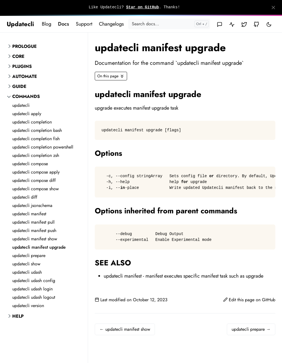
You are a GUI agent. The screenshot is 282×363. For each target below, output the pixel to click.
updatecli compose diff (34, 180)
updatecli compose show (35, 189)
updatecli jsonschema (32, 205)
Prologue (24, 46)
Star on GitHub (142, 7)
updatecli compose (30, 163)
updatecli (21, 105)
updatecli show (26, 264)
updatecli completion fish (36, 138)
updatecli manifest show (34, 239)
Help (18, 316)
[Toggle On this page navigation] (111, 76)
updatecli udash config (33, 280)
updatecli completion (32, 122)
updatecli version (28, 305)
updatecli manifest (29, 214)
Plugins (22, 66)
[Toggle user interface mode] (269, 24)
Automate (24, 76)
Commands (26, 96)
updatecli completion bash (37, 130)
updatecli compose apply (36, 172)
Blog (46, 24)
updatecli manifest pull (33, 222)
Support (84, 24)
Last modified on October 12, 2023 (131, 300)
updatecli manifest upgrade (39, 247)
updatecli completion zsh (35, 155)
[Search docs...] (169, 24)
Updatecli (20, 23)
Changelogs (111, 24)
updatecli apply (26, 113)
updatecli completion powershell (42, 147)
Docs (63, 24)
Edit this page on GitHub (249, 300)
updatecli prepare (28, 255)
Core (18, 56)
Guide (19, 86)
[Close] (273, 7)
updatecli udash (27, 272)
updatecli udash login (32, 289)
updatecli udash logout (33, 297)
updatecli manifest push (34, 230)
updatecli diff (24, 197)
